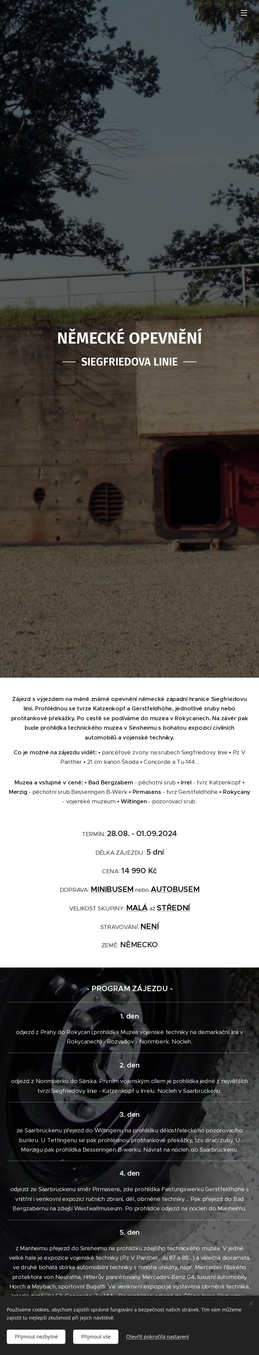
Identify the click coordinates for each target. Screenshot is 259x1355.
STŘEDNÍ (173, 907)
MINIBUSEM (112, 889)
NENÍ (149, 926)
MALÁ (137, 907)
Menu (244, 12)
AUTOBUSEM (175, 889)
